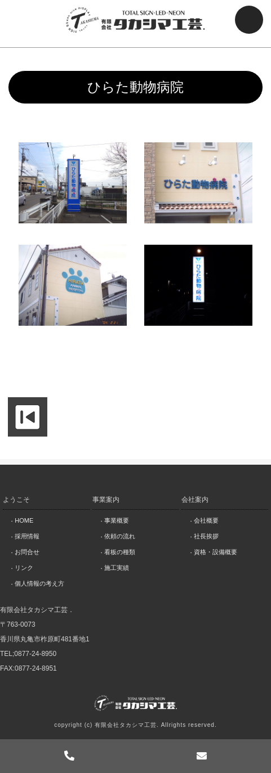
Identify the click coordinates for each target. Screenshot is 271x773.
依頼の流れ (119, 536)
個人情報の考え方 (39, 583)
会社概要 (206, 520)
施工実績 (116, 567)
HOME (24, 520)
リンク (24, 567)
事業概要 (116, 520)
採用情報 (27, 536)
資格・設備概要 (215, 552)
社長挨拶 (206, 536)
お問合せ (27, 552)
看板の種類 (119, 552)
